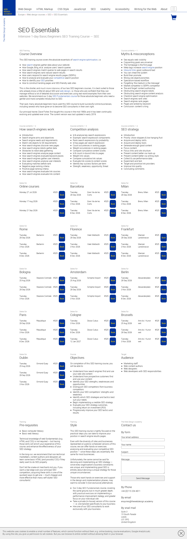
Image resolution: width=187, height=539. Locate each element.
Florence (76, 229)
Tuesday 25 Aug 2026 (24, 279)
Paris (22, 315)
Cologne (75, 315)
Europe (21, 14)
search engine (148, 67)
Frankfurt (127, 229)
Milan (125, 186)
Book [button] (62, 194)
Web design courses (36, 14)
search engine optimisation (85, 59)
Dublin (23, 358)
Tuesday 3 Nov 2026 (75, 202)
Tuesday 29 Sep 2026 (75, 193)
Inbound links (130, 70)
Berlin (125, 272)
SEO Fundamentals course (65, 96)
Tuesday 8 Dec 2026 (75, 211)
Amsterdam (78, 272)
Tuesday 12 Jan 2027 (75, 340)
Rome (23, 229)
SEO (43, 80)
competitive (59, 77)
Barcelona (77, 186)
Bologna (25, 272)
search (30, 64)
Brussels (127, 315)
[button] (25, 9)
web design (65, 91)
